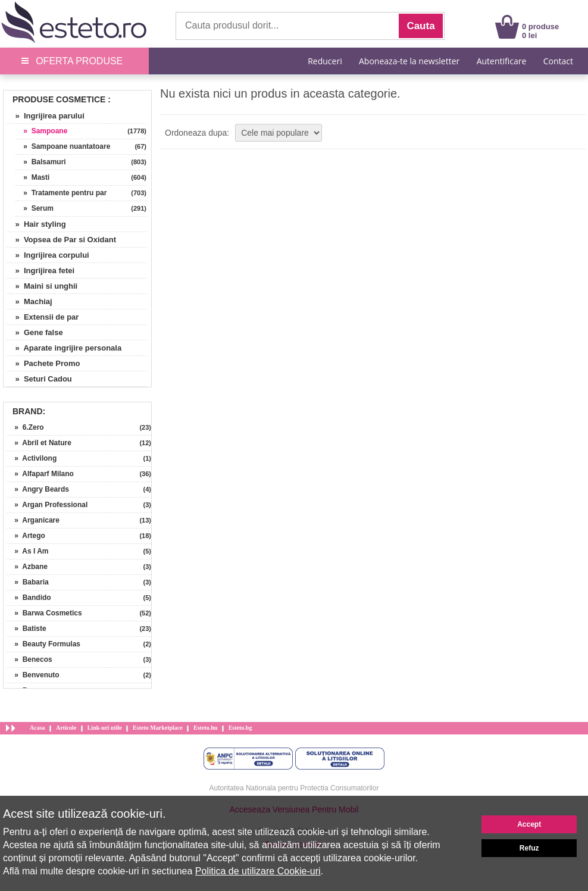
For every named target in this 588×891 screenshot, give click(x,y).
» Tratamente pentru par (61, 193)
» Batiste (26, 628)
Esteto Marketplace (158, 727)
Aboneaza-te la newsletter (409, 61)
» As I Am (27, 551)
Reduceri (325, 61)
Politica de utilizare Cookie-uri (258, 871)
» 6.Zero (25, 427)
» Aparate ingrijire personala (64, 347)
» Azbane (27, 566)
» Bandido (29, 597)
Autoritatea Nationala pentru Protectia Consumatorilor (294, 788)
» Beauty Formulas (43, 644)
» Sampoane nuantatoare (62, 146)
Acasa (37, 727)
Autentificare (502, 61)
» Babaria (28, 582)
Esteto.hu (205, 727)
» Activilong (32, 458)
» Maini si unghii (42, 286)
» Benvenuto (33, 675)
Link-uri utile (104, 727)
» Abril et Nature (39, 443)
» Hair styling (36, 224)
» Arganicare (33, 520)
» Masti (32, 177)
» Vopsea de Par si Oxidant (61, 239)
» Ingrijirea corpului (48, 255)
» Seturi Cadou (39, 378)
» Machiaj (29, 301)
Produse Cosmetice (58, 99)
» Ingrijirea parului (46, 115)
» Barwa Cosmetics (44, 613)
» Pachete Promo (43, 363)
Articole (66, 727)
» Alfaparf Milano (40, 474)
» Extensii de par (43, 316)
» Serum (34, 208)
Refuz (529, 848)
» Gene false (35, 332)
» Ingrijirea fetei (40, 270)
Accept (529, 824)
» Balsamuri (40, 162)
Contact (558, 61)
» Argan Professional (47, 505)
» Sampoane (41, 131)
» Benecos (29, 659)
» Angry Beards (38, 489)
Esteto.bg (240, 727)
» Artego (26, 536)
